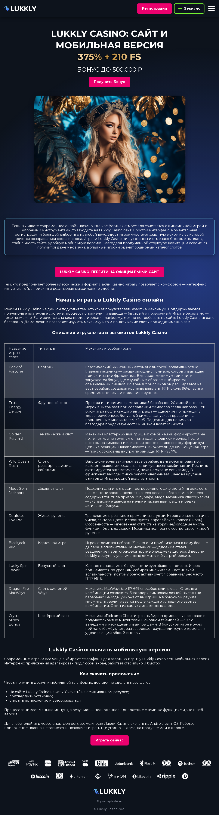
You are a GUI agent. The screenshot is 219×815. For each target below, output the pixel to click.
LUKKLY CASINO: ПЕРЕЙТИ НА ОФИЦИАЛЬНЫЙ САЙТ (109, 272)
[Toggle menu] (211, 8)
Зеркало (189, 8)
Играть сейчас (110, 740)
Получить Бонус (109, 82)
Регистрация (154, 8)
